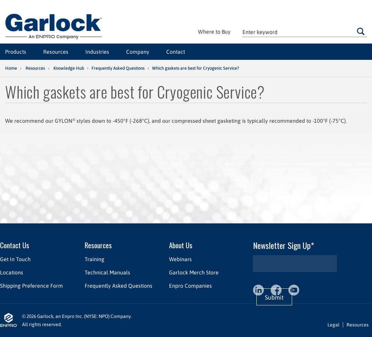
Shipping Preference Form (31, 286)
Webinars (180, 259)
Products (15, 52)
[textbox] (304, 32)
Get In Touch (15, 259)
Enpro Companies (190, 286)
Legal (333, 324)
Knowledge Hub (68, 68)
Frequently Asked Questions (118, 68)
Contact (175, 52)
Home (11, 68)
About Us (180, 245)
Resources (55, 52)
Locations (11, 272)
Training (94, 259)
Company (137, 52)
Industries (97, 52)
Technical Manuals (107, 272)
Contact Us (14, 245)
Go (360, 31)
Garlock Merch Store (194, 272)
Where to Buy (214, 32)
